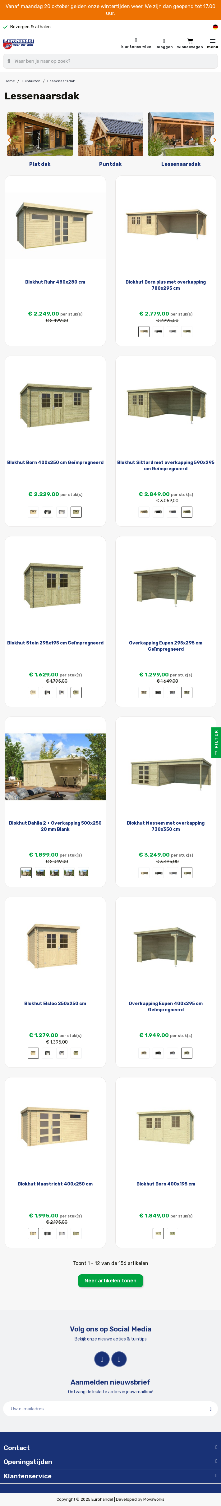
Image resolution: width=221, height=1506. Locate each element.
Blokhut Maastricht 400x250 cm (55, 1184)
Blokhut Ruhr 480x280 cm (55, 282)
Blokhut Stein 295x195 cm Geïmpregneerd (55, 643)
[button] (190, 44)
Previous (8, 140)
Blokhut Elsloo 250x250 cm (55, 1003)
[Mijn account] (164, 44)
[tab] (110, 1448)
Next (213, 140)
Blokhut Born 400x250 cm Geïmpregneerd (55, 462)
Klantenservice (136, 46)
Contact (17, 1448)
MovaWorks (153, 1499)
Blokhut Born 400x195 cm (165, 1184)
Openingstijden (28, 1462)
